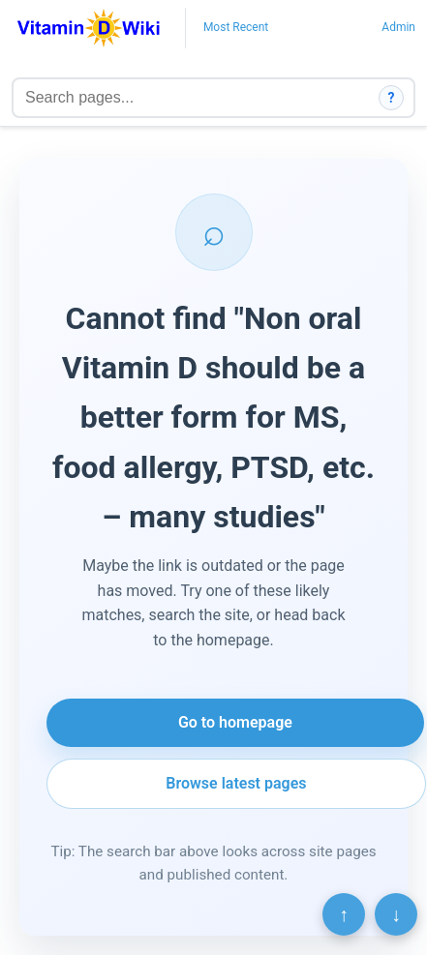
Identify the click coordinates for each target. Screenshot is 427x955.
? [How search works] (391, 97)
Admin (398, 27)
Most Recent (235, 27)
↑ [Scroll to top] (344, 914)
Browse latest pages (236, 783)
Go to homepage (235, 722)
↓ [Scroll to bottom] (396, 914)
